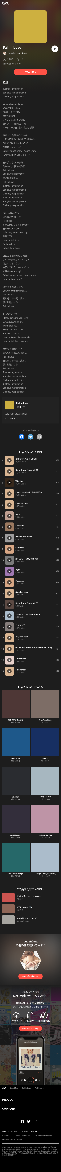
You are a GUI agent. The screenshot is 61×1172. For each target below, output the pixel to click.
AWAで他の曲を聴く (30, 976)
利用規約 (5, 1136)
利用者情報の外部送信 (43, 1136)
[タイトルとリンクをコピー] (39, 437)
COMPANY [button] (9, 1108)
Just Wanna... (15, 835)
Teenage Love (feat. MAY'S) (45, 874)
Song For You (45, 797)
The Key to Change (15, 874)
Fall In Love (22, 403)
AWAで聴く (30, 72)
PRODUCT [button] (8, 1099)
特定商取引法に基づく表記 (12, 1140)
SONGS (45, 758)
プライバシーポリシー (22, 1136)
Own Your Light (45, 720)
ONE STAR (15, 758)
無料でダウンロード (30, 1028)
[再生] (54, 48)
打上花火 (15, 797)
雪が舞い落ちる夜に (15, 720)
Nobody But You (45, 835)
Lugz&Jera (22, 53)
